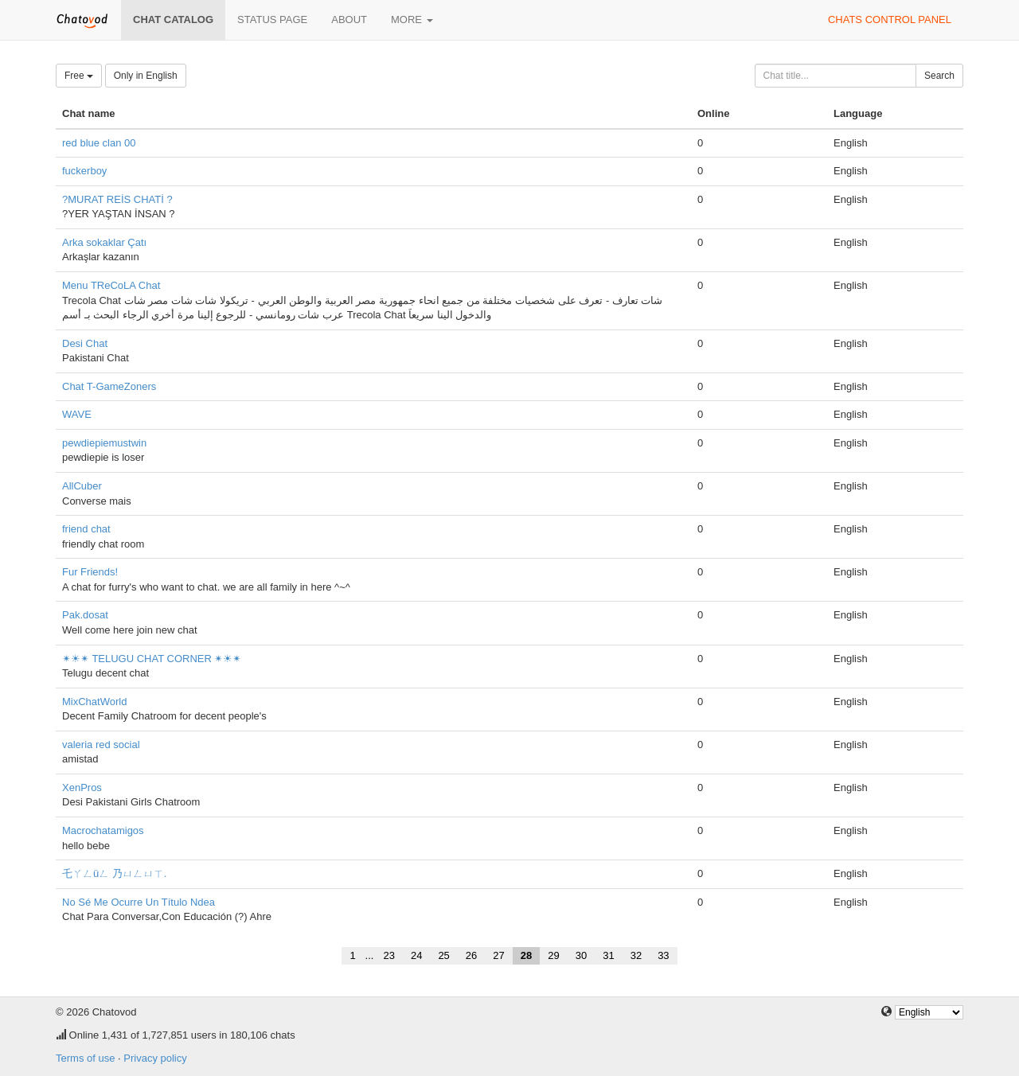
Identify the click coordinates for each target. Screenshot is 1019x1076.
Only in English (146, 75)
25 (443, 955)
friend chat (86, 529)
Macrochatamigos (103, 830)
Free (78, 75)
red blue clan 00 (99, 143)
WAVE (77, 414)
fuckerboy (84, 171)
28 (526, 955)
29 (553, 955)
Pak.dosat (85, 615)
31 (608, 955)
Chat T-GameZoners (109, 386)
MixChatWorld (94, 702)
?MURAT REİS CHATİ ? (117, 199)
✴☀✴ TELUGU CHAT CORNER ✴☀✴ (151, 659)
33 (663, 955)
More (412, 19)
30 (581, 955)
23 (388, 955)
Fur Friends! (90, 572)
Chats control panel (889, 19)
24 (416, 955)
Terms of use (85, 1058)
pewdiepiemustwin (104, 443)
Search (939, 75)
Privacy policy (154, 1058)
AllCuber (82, 486)
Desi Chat (84, 343)
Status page (272, 19)
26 (471, 955)
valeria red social (101, 744)
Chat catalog (173, 19)
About (349, 19)
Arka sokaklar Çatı (104, 242)
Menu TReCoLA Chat (111, 285)
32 (636, 955)
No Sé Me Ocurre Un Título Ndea (138, 902)
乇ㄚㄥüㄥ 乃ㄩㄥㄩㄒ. (114, 873)
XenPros (82, 787)
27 (498, 955)
